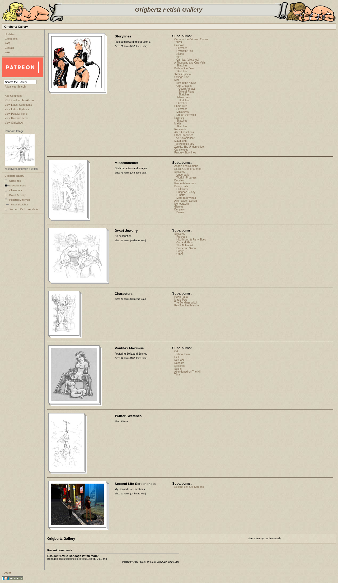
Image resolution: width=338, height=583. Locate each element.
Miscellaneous (17, 185)
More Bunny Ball (186, 197)
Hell (176, 357)
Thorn (177, 56)
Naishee (179, 117)
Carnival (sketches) (187, 59)
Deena (180, 212)
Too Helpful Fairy (184, 143)
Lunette (180, 195)
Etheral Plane (186, 91)
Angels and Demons (186, 166)
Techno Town (182, 354)
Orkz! (177, 351)
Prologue (181, 236)
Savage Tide (181, 77)
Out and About (184, 242)
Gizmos (178, 206)
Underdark (182, 174)
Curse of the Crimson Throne (191, 39)
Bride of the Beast (184, 68)
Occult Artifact (187, 88)
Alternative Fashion (185, 200)
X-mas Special (182, 74)
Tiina (177, 374)
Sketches (181, 48)
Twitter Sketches (19, 204)
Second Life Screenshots (23, 209)
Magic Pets (180, 299)
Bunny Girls (181, 186)
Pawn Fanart (181, 296)
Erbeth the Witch (186, 114)
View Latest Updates (17, 109)
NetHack (179, 360)
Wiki (7, 52)
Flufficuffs (181, 189)
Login (7, 572)
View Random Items (16, 118)
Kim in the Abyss (186, 82)
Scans (180, 53)
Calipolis (179, 45)
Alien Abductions (184, 132)
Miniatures (182, 111)
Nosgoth (179, 363)
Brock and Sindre (186, 248)
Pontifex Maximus (19, 199)
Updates (10, 34)
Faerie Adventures (185, 183)
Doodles (179, 180)
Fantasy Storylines (185, 152)
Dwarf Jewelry (17, 195)
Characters (15, 190)
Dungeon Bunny (185, 192)
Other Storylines (183, 135)
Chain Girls (180, 106)
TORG (178, 42)
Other (179, 254)
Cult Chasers (184, 85)
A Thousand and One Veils (189, 62)
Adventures (183, 97)
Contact (9, 47)
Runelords (180, 129)
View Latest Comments (18, 104)
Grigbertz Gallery (14, 175)
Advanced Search (15, 86)
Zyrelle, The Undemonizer (189, 146)
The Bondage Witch (186, 302)
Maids (177, 123)
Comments (11, 38)
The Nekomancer (184, 138)
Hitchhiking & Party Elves (191, 239)
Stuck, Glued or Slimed (187, 168)
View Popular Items (16, 113)
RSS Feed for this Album (19, 100)
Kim (176, 80)
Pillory (180, 251)
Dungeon (179, 209)
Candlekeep (181, 149)
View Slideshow (14, 122)
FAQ (7, 43)
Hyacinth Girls (184, 51)
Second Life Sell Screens (189, 486)
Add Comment (13, 95)
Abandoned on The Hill (187, 371)
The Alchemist (184, 245)
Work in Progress (186, 177)
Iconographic (181, 203)
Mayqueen (180, 140)
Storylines (15, 180)
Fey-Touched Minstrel (187, 305)
